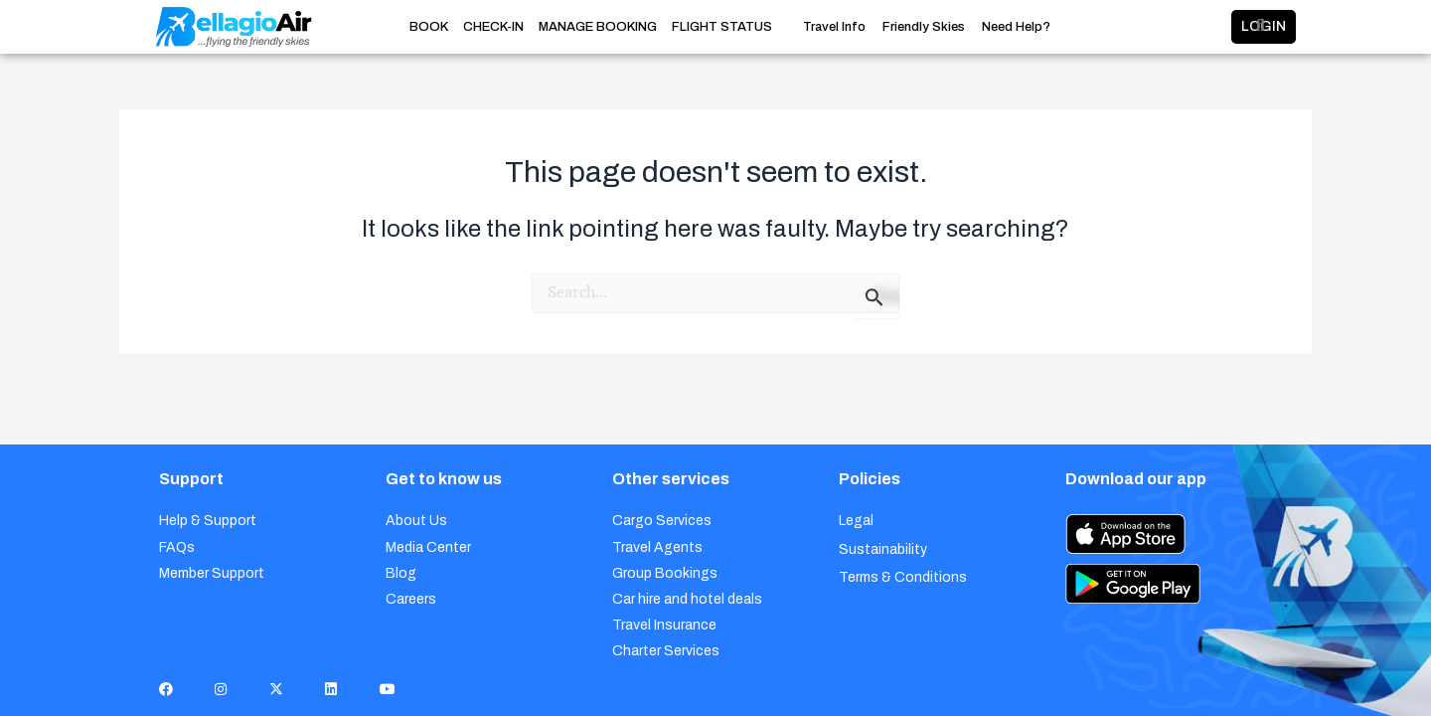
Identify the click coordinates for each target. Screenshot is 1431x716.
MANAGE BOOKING (598, 27)
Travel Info (834, 27)
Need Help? (1016, 27)
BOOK (428, 27)
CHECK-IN (493, 27)
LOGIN (1199, 26)
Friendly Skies (923, 27)
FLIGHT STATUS (722, 27)
